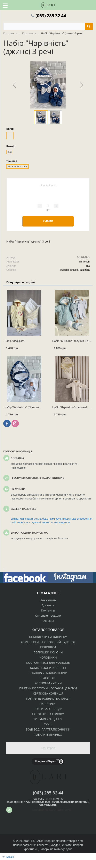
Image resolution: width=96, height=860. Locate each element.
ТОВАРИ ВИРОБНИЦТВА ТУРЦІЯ (48, 698)
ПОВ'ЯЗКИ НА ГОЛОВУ (48, 714)
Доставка (48, 605)
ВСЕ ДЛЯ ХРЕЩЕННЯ (48, 719)
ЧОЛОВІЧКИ (48, 657)
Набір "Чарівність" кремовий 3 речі (73, 407)
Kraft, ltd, (29, 841)
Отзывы (48, 621)
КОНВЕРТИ (48, 704)
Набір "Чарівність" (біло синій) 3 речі (27, 407)
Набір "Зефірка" (14, 340)
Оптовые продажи (48, 615)
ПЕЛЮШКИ (48, 647)
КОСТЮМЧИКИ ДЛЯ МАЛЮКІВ (48, 663)
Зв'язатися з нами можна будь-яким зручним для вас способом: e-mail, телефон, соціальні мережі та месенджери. (52, 520)
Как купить (48, 600)
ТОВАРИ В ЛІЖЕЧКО (48, 734)
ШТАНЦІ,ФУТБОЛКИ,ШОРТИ (48, 673)
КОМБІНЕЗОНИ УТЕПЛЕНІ (48, 668)
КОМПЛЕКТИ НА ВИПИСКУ (48, 637)
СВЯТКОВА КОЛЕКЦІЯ (48, 693)
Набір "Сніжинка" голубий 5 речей (73, 340)
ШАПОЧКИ (48, 678)
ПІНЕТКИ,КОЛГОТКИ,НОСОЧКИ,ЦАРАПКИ (48, 688)
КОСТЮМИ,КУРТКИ (48, 683)
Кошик (10, 856)
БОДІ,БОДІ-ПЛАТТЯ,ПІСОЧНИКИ (48, 729)
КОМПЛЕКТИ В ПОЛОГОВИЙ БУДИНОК (48, 642)
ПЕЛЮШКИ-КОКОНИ (48, 652)
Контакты (48, 610)
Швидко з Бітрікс (45, 761)
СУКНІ (48, 724)
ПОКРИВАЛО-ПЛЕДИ (48, 709)
